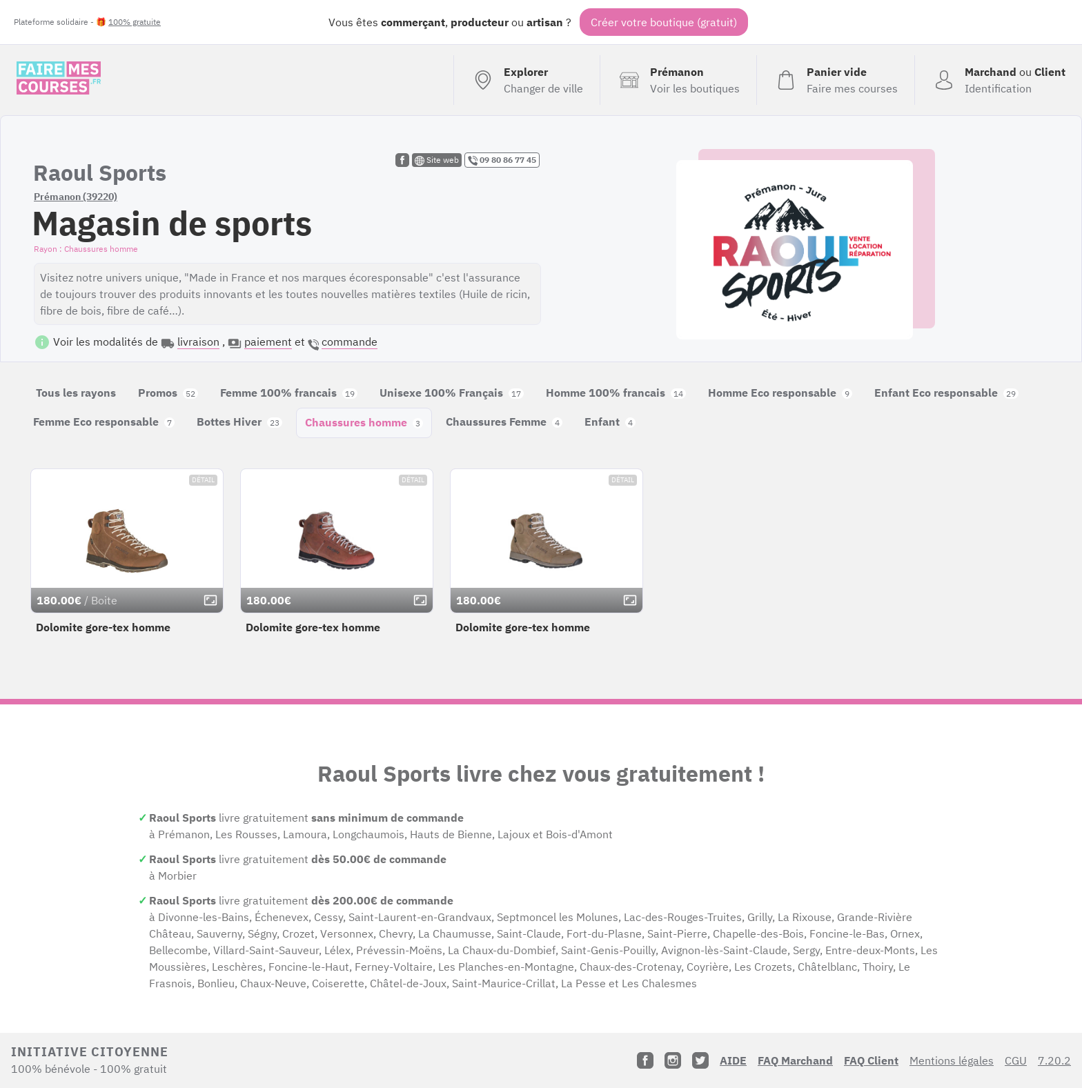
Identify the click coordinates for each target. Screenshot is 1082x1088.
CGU (1016, 1060)
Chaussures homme (364, 422)
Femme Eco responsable (104, 421)
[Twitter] (700, 1060)
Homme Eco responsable (780, 392)
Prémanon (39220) (75, 196)
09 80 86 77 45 (502, 160)
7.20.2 (1054, 1060)
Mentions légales (951, 1060)
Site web (437, 160)
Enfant (610, 421)
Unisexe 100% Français (452, 392)
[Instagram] (673, 1060)
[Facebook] (645, 1060)
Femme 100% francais (288, 392)
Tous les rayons (76, 392)
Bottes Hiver (239, 421)
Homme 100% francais (616, 392)
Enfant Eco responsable (946, 392)
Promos (168, 392)
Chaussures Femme (504, 421)
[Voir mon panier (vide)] (835, 80)
